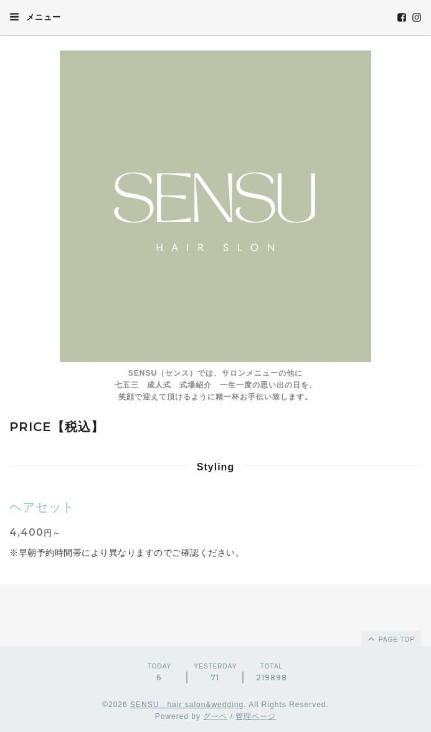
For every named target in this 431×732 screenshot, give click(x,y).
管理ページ (255, 716)
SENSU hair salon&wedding (187, 704)
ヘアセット (42, 507)
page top (390, 639)
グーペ (215, 716)
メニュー (35, 17)
